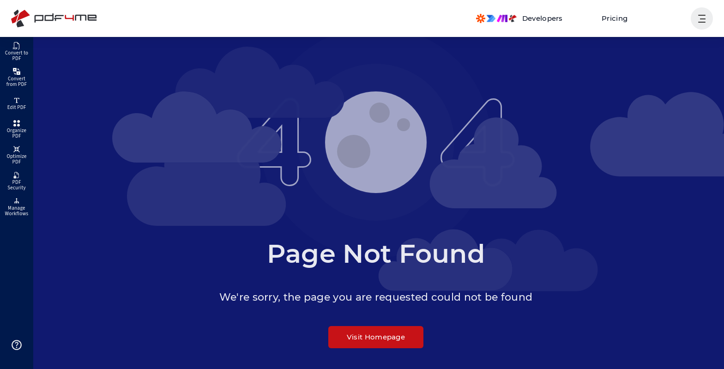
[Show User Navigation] (702, 18)
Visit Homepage (376, 337)
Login (669, 18)
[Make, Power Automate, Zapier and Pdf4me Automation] (519, 18)
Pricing (614, 18)
